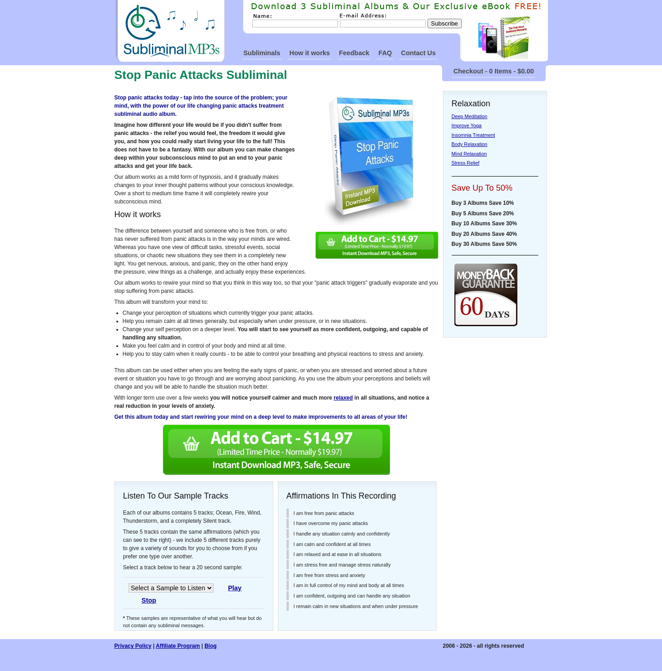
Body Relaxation (470, 144)
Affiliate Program (178, 646)
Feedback (354, 53)
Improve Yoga (467, 125)
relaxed (343, 398)
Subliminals (262, 53)
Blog (210, 646)
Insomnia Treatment (473, 135)
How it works (309, 53)
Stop (148, 600)
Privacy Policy (133, 646)
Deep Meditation (470, 116)
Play (235, 588)
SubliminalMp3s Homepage (170, 31)
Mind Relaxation (469, 153)
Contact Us (418, 53)
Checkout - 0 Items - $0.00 (493, 71)
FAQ (385, 53)
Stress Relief (466, 163)
